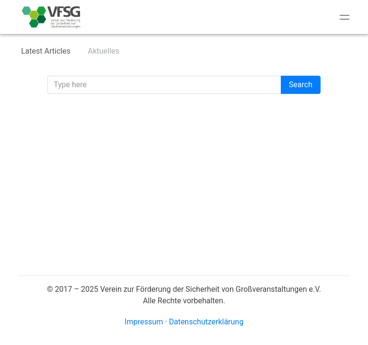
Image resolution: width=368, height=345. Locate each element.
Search (300, 84)
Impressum (144, 321)
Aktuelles (103, 51)
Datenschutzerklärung (206, 321)
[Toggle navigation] (344, 17)
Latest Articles (45, 51)
